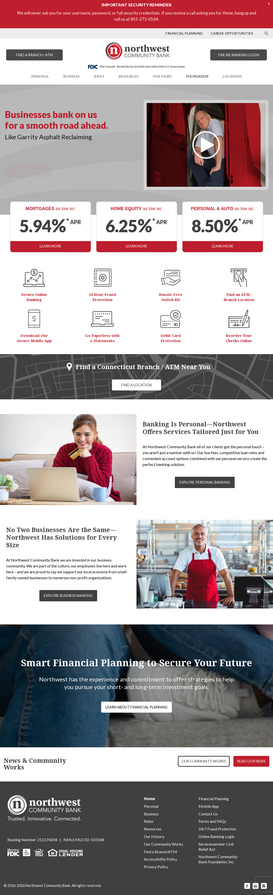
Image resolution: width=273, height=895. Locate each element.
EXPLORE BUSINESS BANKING (68, 595)
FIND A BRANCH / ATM (34, 55)
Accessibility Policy (160, 859)
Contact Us (208, 813)
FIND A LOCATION (136, 385)
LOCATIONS (232, 76)
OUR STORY (162, 76)
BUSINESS (71, 76)
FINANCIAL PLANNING (184, 33)
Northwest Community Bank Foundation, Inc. (217, 859)
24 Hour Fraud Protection (102, 297)
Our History (154, 836)
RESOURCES (128, 76)
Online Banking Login (216, 836)
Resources (152, 828)
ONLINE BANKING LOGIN (238, 55)
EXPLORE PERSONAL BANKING (204, 482)
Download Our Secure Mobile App (34, 338)
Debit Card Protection (171, 338)
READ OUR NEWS (251, 761)
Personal (151, 806)
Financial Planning (213, 798)
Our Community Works (163, 844)
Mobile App (208, 806)
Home (149, 798)
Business (151, 813)
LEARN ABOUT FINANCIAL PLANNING (136, 707)
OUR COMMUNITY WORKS (204, 761)
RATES (99, 76)
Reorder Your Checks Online (239, 338)
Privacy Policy (156, 866)
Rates (148, 821)
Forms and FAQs (212, 821)
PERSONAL (40, 76)
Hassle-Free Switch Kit (170, 297)
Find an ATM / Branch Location (239, 297)
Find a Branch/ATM (160, 851)
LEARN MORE (50, 246)
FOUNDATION (197, 76)
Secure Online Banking (34, 297)
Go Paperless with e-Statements (102, 338)
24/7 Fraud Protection (217, 828)
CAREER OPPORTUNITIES (232, 33)
